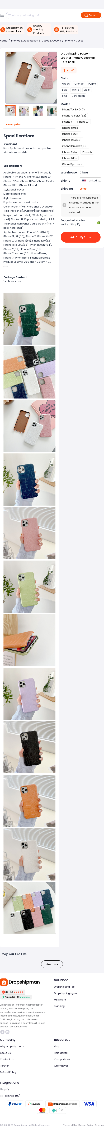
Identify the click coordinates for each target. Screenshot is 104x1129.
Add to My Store (81, 237)
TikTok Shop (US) (10, 1096)
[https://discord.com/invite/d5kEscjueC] (7, 1032)
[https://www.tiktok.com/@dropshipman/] (2, 1032)
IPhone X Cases (74, 40)
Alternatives (61, 1066)
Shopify (4, 1089)
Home (3, 40)
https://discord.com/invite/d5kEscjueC (7, 1032)
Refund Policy (8, 1072)
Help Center (61, 1053)
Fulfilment (60, 999)
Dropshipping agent (66, 993)
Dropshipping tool (64, 987)
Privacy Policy (86, 1125)
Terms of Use (70, 1125)
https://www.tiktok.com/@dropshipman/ (2, 1032)
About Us (5, 1053)
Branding (59, 1006)
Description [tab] (13, 124)
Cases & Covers (51, 40)
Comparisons (62, 1059)
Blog (56, 1046)
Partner (4, 1066)
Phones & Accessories (24, 40)
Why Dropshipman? (12, 1046)
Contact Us (7, 1059)
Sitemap (99, 1125)
